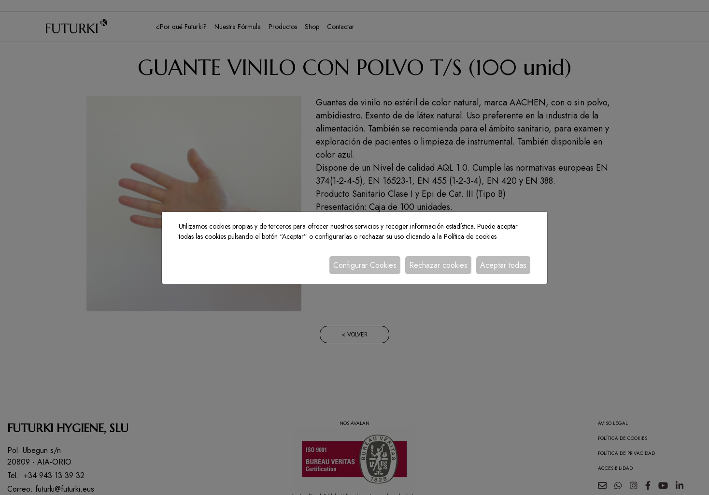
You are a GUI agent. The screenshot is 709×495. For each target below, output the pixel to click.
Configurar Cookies (365, 265)
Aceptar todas (503, 265)
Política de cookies (470, 236)
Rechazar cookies (438, 265)
